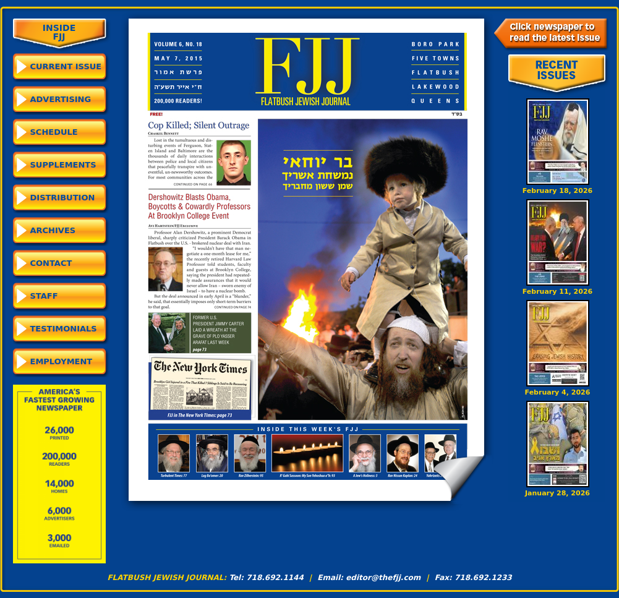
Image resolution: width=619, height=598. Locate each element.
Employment (61, 361)
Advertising (61, 99)
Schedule (54, 132)
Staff (44, 296)
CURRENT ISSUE (66, 66)
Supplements (63, 164)
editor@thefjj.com (383, 577)
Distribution (62, 197)
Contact (51, 263)
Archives (53, 230)
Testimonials (63, 328)
